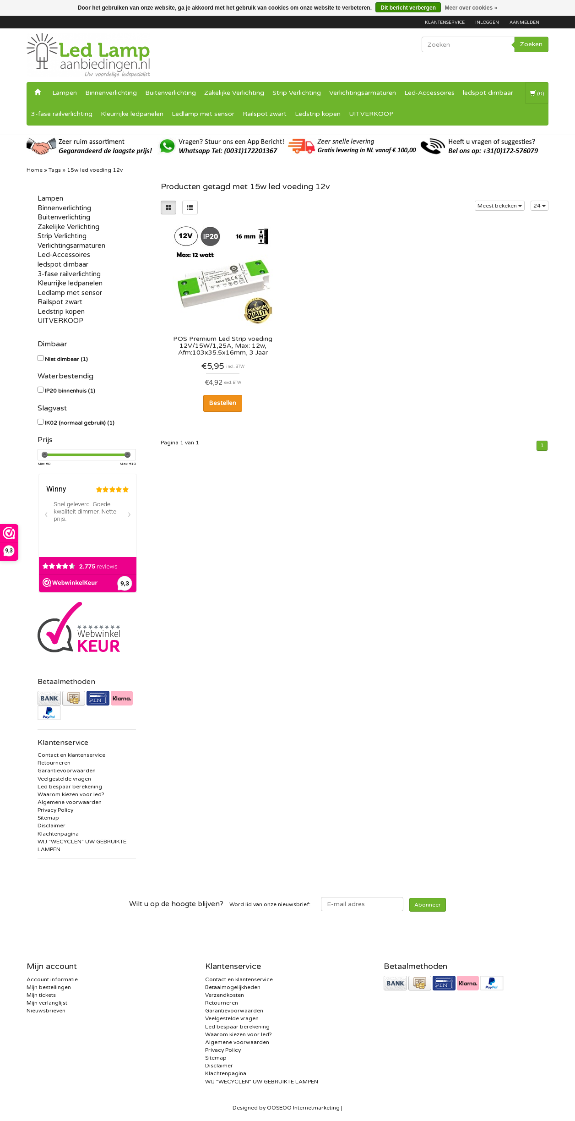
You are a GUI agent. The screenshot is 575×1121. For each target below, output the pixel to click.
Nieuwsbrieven (46, 1010)
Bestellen (222, 403)
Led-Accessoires (429, 93)
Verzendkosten (224, 995)
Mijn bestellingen (49, 987)
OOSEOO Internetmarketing (303, 1108)
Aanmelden (524, 22)
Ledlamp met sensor (203, 114)
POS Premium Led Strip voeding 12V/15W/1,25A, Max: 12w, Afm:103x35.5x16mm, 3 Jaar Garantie (222, 345)
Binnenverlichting (111, 93)
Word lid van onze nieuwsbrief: (219, 904)
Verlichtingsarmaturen (362, 93)
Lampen (64, 93)
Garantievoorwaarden (67, 770)
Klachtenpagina (58, 834)
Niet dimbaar (66, 359)
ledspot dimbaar (488, 93)
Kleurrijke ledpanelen (132, 114)
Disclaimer (51, 825)
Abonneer (427, 905)
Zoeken (531, 44)
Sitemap (48, 818)
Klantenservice (445, 22)
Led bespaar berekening (70, 786)
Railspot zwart (265, 114)
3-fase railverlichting (61, 114)
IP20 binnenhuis (70, 391)
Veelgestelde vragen (64, 779)
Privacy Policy (55, 810)
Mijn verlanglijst (47, 1003)
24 (539, 205)
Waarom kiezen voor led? (71, 794)
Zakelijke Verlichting (234, 93)
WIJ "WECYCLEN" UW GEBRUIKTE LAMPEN (261, 1081)
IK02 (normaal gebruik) (79, 423)
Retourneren (54, 763)
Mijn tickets (41, 995)
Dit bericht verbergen (408, 8)
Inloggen (487, 22)
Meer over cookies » (471, 8)
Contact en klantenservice (71, 755)
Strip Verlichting (296, 93)
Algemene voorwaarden (70, 802)
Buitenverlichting (170, 93)
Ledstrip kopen (318, 114)
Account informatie (52, 979)
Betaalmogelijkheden (232, 987)
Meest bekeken (499, 205)
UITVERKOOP (371, 114)
